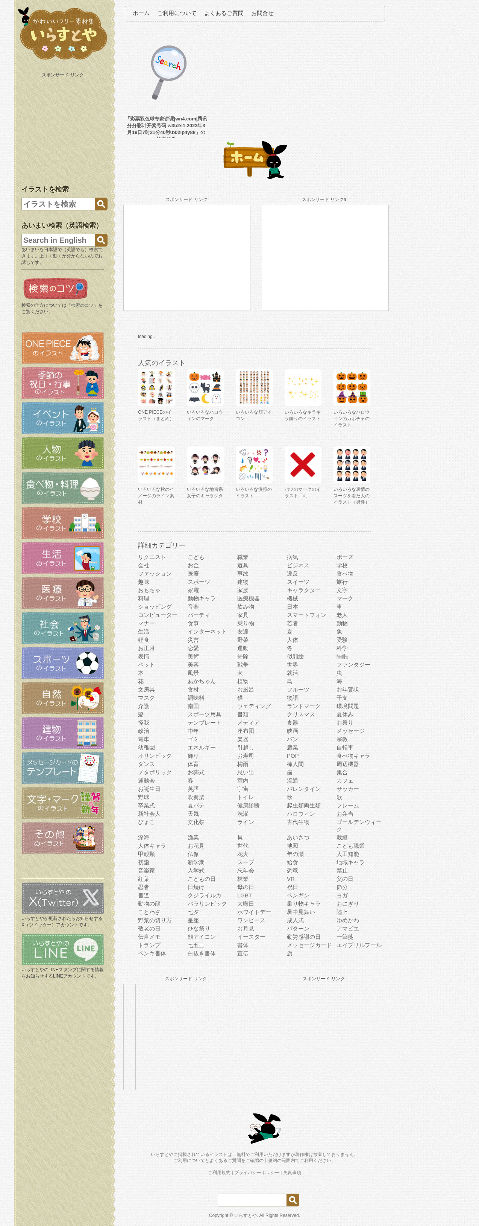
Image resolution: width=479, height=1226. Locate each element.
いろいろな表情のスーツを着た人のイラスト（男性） (351, 496)
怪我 (143, 722)
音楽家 (146, 870)
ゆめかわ (348, 920)
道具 (243, 565)
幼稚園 (146, 747)
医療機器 (248, 598)
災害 (193, 640)
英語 (193, 789)
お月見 (245, 928)
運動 (243, 648)
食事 (193, 623)
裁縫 (342, 837)
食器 (292, 722)
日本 (292, 606)
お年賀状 (348, 689)
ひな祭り (199, 928)
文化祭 (196, 822)
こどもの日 (202, 879)
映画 (292, 731)
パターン (298, 928)
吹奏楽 (196, 797)
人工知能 (348, 854)
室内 (243, 780)
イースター (251, 937)
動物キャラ (202, 598)
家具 (243, 615)
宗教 (342, 739)
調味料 (196, 697)
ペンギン (298, 895)
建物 (243, 582)
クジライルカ (204, 895)
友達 (243, 631)
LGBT (244, 895)
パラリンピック (207, 903)
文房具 (146, 689)
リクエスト (152, 557)
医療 (193, 573)
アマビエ (348, 928)
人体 (292, 640)
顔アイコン (202, 937)
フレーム (348, 805)
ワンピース (251, 920)
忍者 (143, 887)
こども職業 (351, 845)
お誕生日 (149, 789)
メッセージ (351, 731)
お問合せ (262, 13)
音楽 (193, 606)
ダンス (146, 764)
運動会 (146, 780)
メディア (248, 722)
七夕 (193, 912)
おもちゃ (149, 590)
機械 (292, 598)
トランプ (149, 945)
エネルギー (202, 747)
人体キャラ (152, 845)
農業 (292, 747)
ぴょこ (146, 822)
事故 (243, 573)
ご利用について (177, 13)
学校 (342, 565)
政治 (143, 731)
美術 (193, 656)
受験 (342, 640)
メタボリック (155, 772)
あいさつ (298, 837)
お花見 (196, 845)
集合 (342, 772)
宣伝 (243, 953)
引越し (245, 747)
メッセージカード (309, 945)
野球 (143, 797)
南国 (193, 706)
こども (196, 557)
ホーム (141, 13)
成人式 (295, 920)
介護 (143, 706)
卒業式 (146, 805)
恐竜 (292, 870)
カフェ (345, 780)
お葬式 (196, 772)
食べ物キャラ (353, 755)
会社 (143, 565)
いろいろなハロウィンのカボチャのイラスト (351, 419)
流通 (292, 780)
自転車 (345, 747)
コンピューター (157, 615)
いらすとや (245, 1215)
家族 (243, 590)
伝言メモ (149, 937)
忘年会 (245, 870)
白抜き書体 (202, 953)
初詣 (143, 862)
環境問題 (348, 706)
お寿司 (245, 755)
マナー (146, 623)
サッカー (348, 789)
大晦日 (245, 903)
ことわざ (149, 912)
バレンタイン (304, 789)
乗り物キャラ (304, 903)
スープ (245, 862)
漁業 (193, 837)
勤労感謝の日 (304, 937)
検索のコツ (82, 305)
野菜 (243, 640)
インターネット (207, 631)
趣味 (143, 582)
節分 (342, 887)
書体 (243, 945)
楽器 (243, 739)
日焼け (196, 887)
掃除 (243, 656)
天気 (193, 813)
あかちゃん (202, 681)
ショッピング (155, 606)
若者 (292, 623)
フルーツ (298, 689)
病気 (292, 557)
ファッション (155, 573)
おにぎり (348, 903)
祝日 (292, 887)
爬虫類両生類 (304, 805)
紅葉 (143, 879)
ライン (245, 822)
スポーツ (199, 582)
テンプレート (204, 722)
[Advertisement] (64, 127)
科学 (342, 648)
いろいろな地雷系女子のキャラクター (205, 496)
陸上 (342, 912)
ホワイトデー (254, 912)
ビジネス (298, 565)
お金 (193, 565)
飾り (193, 755)
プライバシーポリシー (256, 1172)
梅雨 (243, 764)
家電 (193, 590)
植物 (243, 681)
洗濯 (243, 813)
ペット (146, 664)
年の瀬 (295, 854)
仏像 (193, 854)
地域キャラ (351, 862)
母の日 (245, 887)
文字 (342, 590)
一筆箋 (345, 937)
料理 (143, 598)
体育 (193, 764)
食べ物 (345, 573)
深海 (143, 837)
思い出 (245, 772)
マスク (146, 697)
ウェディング (254, 706)
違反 (292, 573)
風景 (193, 673)
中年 (193, 731)
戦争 (243, 664)
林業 (243, 879)
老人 (342, 615)
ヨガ (342, 895)
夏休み (345, 714)
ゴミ (193, 739)
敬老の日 (149, 928)
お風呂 (245, 689)
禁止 (342, 870)
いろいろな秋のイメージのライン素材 (156, 496)
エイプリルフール (359, 945)
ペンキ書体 (152, 953)
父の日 (345, 879)
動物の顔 (149, 903)
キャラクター (304, 590)
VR (291, 879)
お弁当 (345, 813)
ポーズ (345, 557)
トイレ (245, 797)
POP (293, 755)
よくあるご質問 (224, 13)
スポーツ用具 (204, 714)
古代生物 (298, 822)
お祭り (345, 722)
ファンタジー (353, 664)
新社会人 (149, 813)
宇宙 (243, 789)
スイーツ (298, 582)
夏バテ (196, 805)
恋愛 (193, 648)
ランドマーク (304, 706)
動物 (342, 623)
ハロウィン (301, 813)
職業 (243, 557)
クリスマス (301, 714)
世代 (243, 845)
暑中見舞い (301, 912)
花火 (243, 854)
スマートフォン (306, 615)
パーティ (199, 615)
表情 (143, 656)
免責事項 (292, 1172)
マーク (345, 598)
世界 (292, 664)
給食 (292, 862)
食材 (193, 689)
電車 (143, 739)
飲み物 (245, 606)
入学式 (196, 870)
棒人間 (295, 764)
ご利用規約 (219, 1172)
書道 (143, 895)
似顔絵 (295, 656)
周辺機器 (348, 764)
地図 (292, 845)
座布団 (245, 731)
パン (292, 739)
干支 (342, 697)
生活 (143, 631)
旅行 (342, 582)
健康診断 (248, 805)
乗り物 (245, 623)
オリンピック (155, 755)
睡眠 (342, 656)
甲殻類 (146, 854)
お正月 (146, 648)
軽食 (143, 640)
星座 (193, 920)
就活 (292, 673)
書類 (243, 714)
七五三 (196, 945)
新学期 (196, 862)
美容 (193, 664)
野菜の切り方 (155, 920)
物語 (292, 697)
